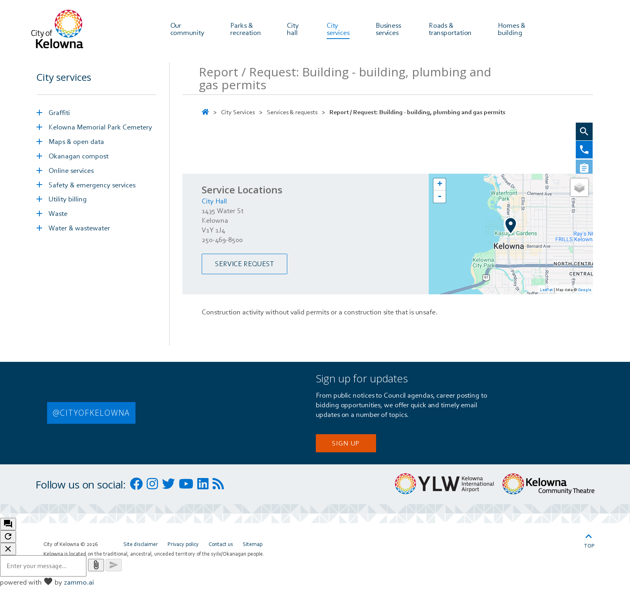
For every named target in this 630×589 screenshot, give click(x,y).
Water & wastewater (79, 230)
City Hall (214, 203)
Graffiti (59, 114)
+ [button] (439, 187)
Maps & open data (76, 143)
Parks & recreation (245, 28)
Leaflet (546, 291)
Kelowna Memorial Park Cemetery (100, 129)
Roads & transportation (450, 28)
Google (584, 291)
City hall (294, 28)
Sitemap (252, 546)
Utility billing (68, 201)
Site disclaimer (140, 546)
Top (589, 541)
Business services (389, 28)
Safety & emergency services (92, 187)
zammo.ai (79, 584)
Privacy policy (183, 546)
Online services (71, 172)
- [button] (439, 199)
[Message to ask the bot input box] (43, 568)
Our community (187, 28)
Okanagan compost (78, 158)
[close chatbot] (8, 551)
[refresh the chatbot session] (8, 538)
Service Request (244, 266)
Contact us (221, 546)
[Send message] (114, 567)
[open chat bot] (8, 526)
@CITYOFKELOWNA (91, 414)
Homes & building (512, 28)
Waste (58, 215)
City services (338, 28)
